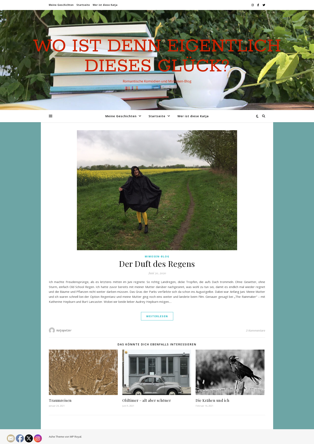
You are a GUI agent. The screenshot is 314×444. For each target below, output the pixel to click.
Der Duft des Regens (157, 263)
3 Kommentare (255, 330)
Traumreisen (60, 400)
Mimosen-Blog (157, 256)
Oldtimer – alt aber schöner (146, 400)
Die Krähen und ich (212, 400)
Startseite (83, 5)
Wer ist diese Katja (105, 5)
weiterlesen (157, 316)
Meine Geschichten (61, 5)
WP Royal (75, 436)
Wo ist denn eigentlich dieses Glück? (157, 56)
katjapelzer (64, 330)
